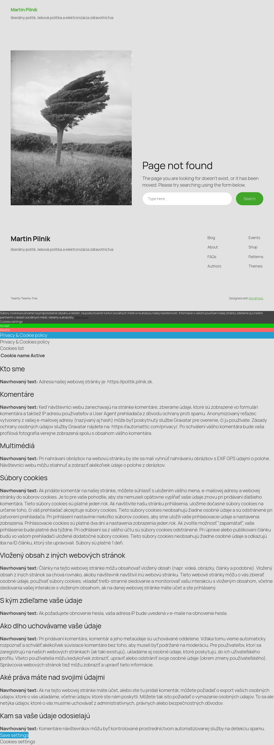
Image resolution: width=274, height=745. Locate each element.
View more (81, 317)
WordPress (256, 298)
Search (250, 198)
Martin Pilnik (24, 9)
